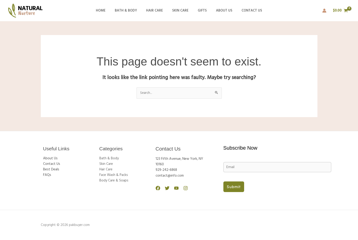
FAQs (47, 175)
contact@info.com (170, 175)
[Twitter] (166, 188)
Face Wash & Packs (113, 175)
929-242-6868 (166, 170)
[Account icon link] (324, 11)
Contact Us (245, 10)
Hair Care (156, 10)
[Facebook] (158, 188)
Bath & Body (130, 10)
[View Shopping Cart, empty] (340, 11)
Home (107, 10)
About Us (219, 10)
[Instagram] (182, 188)
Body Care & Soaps (113, 181)
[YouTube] (174, 188)
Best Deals (51, 169)
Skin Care (180, 10)
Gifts (199, 10)
